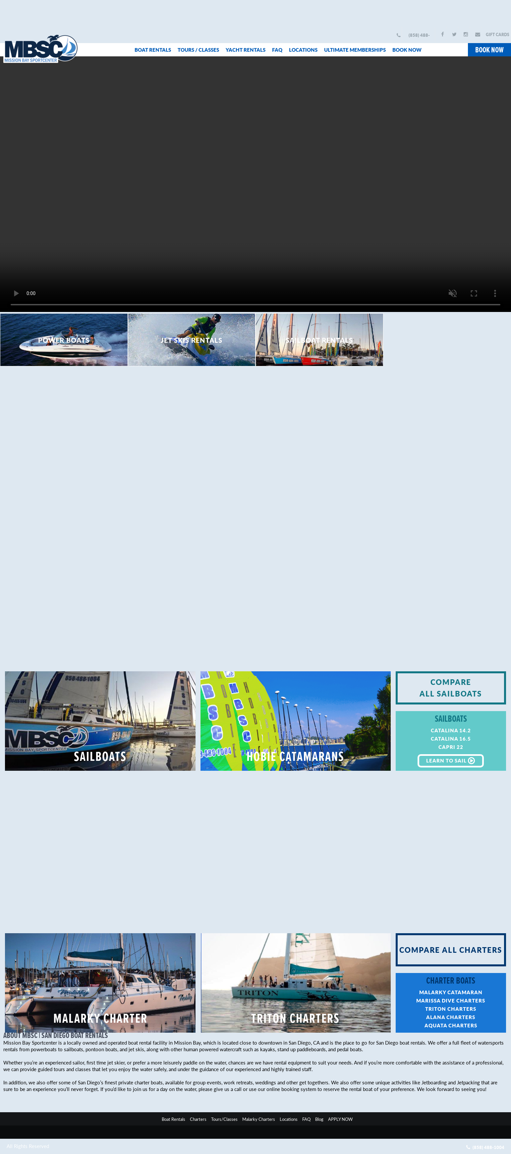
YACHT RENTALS (245, 49)
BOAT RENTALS (153, 49)
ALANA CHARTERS (450, 1016)
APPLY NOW (340, 1119)
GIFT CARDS (497, 34)
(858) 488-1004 (419, 37)
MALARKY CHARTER (100, 1019)
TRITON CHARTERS (295, 1019)
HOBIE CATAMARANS (295, 757)
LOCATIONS (303, 49)
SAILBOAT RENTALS (319, 340)
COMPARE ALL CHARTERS (450, 949)
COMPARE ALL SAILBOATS (451, 688)
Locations (289, 1119)
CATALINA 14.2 (451, 730)
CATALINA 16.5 (451, 738)
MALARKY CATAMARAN (451, 992)
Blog (319, 1119)
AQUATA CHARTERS (451, 1025)
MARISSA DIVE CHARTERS (450, 1000)
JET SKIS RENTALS (191, 340)
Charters (198, 1119)
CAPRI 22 (450, 746)
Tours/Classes (224, 1119)
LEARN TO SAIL (450, 761)
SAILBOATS (100, 757)
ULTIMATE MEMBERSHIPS (355, 49)
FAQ (277, 49)
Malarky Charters (258, 1119)
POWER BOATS (63, 340)
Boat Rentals (173, 1119)
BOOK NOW (407, 49)
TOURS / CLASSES (198, 49)
